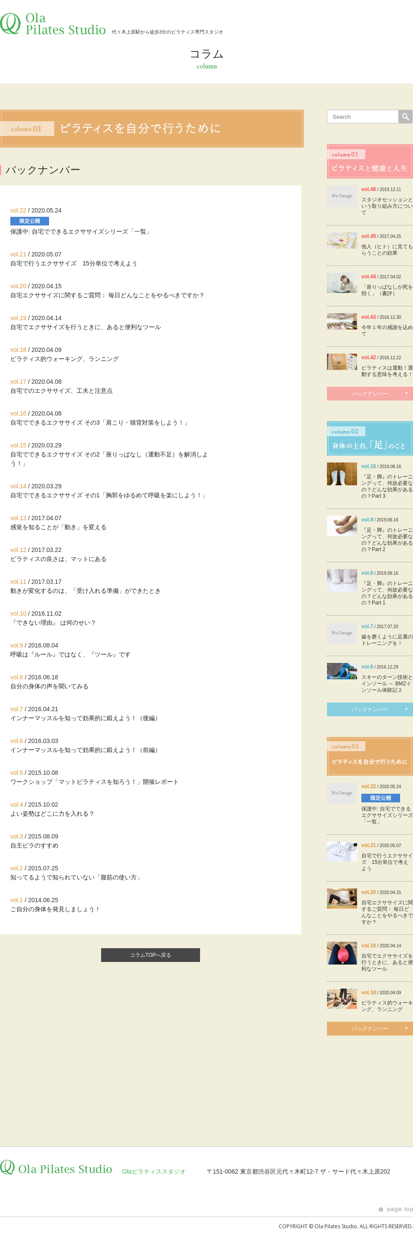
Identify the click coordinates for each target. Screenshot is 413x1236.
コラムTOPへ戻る (150, 955)
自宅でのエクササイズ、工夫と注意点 (61, 390)
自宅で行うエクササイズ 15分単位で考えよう (74, 263)
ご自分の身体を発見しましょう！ (55, 909)
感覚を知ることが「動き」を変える (58, 527)
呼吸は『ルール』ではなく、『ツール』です (70, 654)
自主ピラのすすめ (34, 845)
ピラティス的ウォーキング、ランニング (64, 358)
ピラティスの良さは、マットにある (58, 558)
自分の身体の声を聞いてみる (49, 686)
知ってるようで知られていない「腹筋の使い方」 (76, 877)
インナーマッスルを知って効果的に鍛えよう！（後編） (85, 718)
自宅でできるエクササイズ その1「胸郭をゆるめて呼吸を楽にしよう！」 (109, 495)
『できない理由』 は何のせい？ (53, 622)
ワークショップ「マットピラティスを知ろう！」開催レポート (94, 781)
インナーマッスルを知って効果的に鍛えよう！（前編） (85, 749)
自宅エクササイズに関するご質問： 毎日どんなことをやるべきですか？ (107, 295)
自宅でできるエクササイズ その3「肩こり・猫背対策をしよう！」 (100, 422)
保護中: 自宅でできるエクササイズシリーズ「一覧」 (81, 231)
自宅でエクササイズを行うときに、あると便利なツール (85, 327)
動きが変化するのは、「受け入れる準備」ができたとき (85, 590)
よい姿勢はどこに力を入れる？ (52, 813)
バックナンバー (380, 394)
